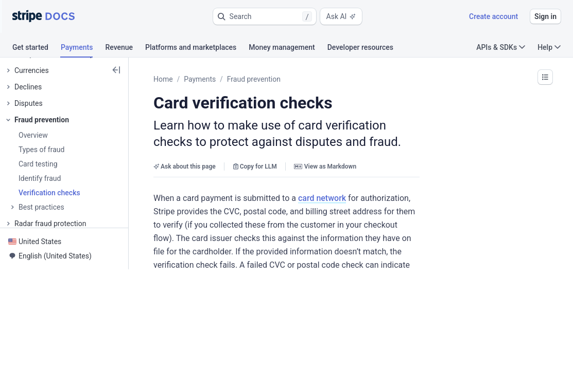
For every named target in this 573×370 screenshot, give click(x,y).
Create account (493, 16)
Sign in (545, 16)
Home (163, 79)
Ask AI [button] (341, 16)
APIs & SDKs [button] (500, 47)
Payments (200, 79)
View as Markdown (325, 166)
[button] (264, 16)
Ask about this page (184, 166)
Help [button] (549, 47)
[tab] (36, 49)
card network (322, 198)
